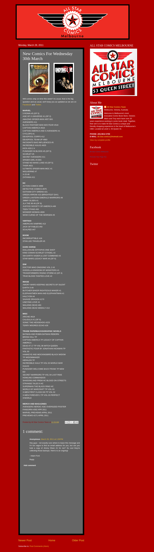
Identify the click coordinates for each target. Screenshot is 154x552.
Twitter (38, 105)
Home (51, 540)
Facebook (27, 105)
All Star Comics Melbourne (99, 152)
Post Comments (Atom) (39, 546)
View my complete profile (100, 140)
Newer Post (25, 540)
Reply (32, 459)
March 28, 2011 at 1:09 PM (52, 439)
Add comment (30, 465)
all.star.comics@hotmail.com (110, 136)
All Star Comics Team (116, 107)
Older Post (78, 540)
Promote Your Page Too (98, 157)
